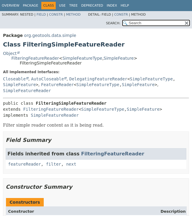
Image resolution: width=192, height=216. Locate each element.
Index (112, 6)
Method (73, 14)
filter (53, 164)
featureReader (24, 164)
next (71, 164)
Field (41, 14)
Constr (56, 14)
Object (10, 53)
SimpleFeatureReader (27, 90)
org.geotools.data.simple (50, 35)
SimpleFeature (119, 58)
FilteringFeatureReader (35, 58)
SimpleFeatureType (82, 58)
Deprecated (92, 6)
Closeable (14, 78)
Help (125, 6)
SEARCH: (113, 23)
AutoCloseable (47, 78)
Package (30, 6)
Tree (73, 6)
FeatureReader (57, 84)
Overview (10, 6)
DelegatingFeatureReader (98, 78)
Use (62, 6)
